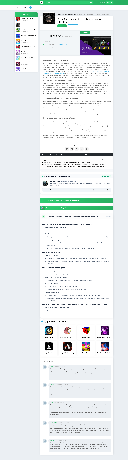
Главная (17, 7)
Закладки (73, 26)
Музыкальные (63, 44)
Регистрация (101, 2)
